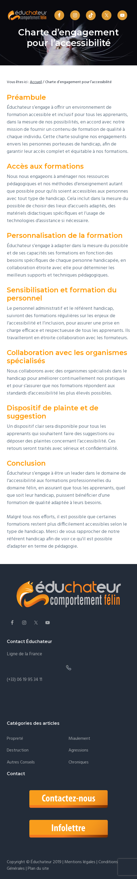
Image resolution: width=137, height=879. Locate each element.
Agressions (78, 750)
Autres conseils (21, 762)
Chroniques (78, 762)
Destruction (18, 750)
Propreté (15, 738)
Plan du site (38, 868)
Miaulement (79, 738)
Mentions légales (79, 862)
